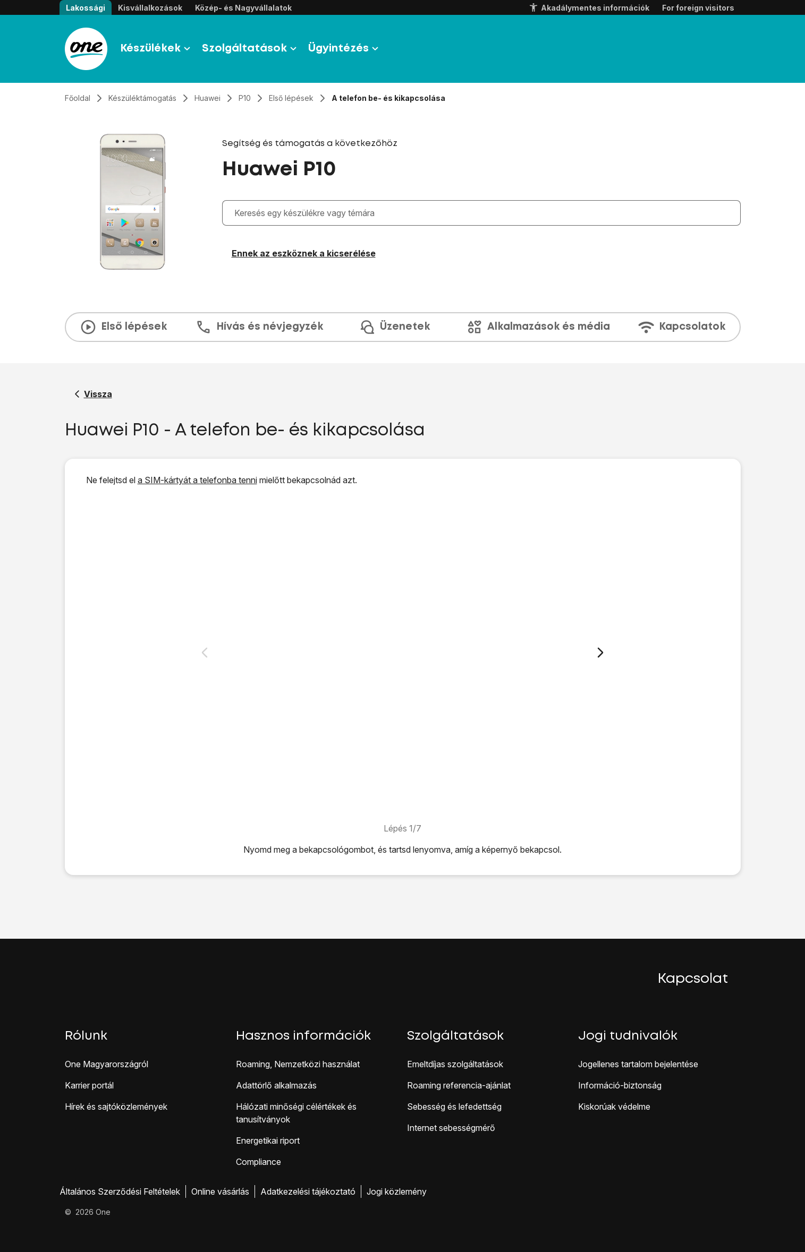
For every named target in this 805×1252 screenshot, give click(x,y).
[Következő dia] (600, 652)
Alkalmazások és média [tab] (538, 327)
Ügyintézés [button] (345, 48)
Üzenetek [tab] (394, 327)
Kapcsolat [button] (693, 979)
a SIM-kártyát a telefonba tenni (197, 480)
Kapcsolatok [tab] (681, 327)
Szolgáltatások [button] (251, 48)
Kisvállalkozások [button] (150, 7)
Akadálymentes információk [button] (588, 8)
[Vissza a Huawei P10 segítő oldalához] (93, 394)
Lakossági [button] (85, 7)
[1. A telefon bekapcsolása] (402, 654)
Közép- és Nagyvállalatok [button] (243, 7)
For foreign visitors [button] (698, 7)
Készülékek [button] (156, 48)
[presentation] (403, 327)
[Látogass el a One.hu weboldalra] (86, 49)
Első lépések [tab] (123, 327)
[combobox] (484, 213)
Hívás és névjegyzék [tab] (259, 327)
